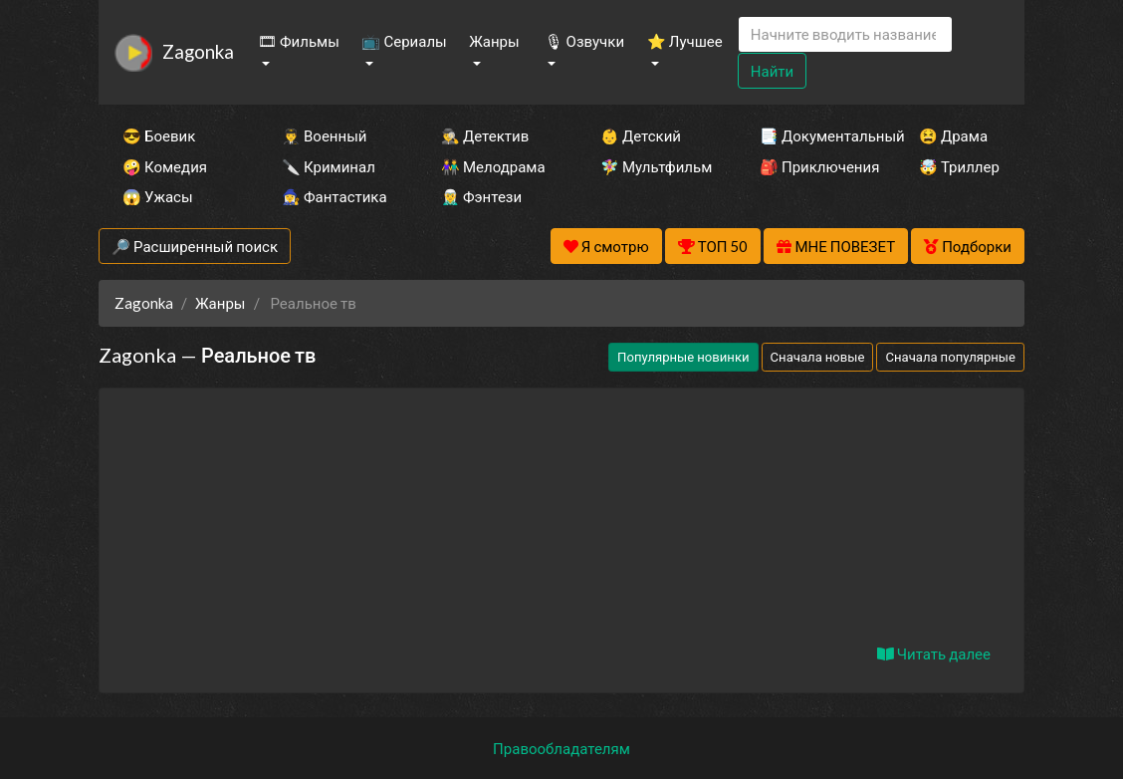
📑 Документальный (812, 135)
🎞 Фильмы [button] (298, 41)
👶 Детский (640, 135)
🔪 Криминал (328, 166)
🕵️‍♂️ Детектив (485, 135)
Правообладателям (561, 748)
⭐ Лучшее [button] (685, 41)
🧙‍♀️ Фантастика (334, 196)
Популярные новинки (683, 357)
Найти (772, 71)
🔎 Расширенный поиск (195, 246)
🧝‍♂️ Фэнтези (481, 196)
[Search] (845, 34)
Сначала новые (818, 357)
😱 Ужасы (157, 196)
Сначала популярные (950, 357)
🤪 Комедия (164, 166)
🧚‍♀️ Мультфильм (653, 166)
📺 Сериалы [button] (403, 41)
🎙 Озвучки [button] (584, 41)
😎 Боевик (158, 135)
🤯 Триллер (959, 166)
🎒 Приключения (812, 166)
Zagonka (198, 51)
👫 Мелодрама (493, 166)
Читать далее (934, 653)
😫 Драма (953, 135)
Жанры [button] (494, 41)
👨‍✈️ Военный (324, 135)
